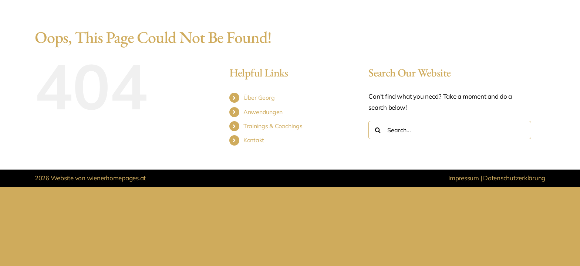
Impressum (464, 178)
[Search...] (449, 130)
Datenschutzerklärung (514, 178)
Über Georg (258, 97)
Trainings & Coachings (273, 126)
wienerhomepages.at (116, 178)
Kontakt (253, 140)
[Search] (377, 130)
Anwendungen (263, 112)
